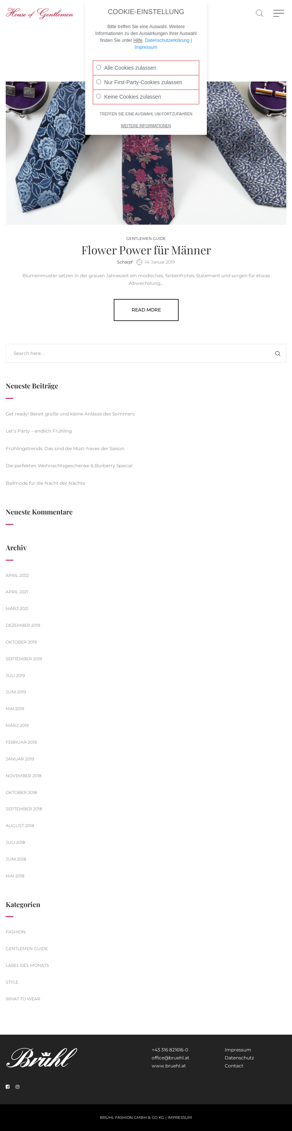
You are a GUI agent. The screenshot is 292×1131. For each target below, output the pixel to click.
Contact (234, 1066)
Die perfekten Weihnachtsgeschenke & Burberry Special (69, 465)
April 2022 (17, 575)
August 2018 (20, 825)
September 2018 (24, 809)
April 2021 (17, 591)
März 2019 (17, 725)
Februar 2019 (21, 742)
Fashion (15, 932)
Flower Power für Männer (146, 249)
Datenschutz (239, 1058)
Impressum (238, 1050)
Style (12, 982)
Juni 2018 (16, 859)
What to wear (23, 999)
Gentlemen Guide (146, 238)
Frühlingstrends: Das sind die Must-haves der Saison (65, 448)
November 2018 (23, 775)
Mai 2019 (15, 708)
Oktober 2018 (21, 792)
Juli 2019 (15, 675)
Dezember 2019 (23, 625)
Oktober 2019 (21, 642)
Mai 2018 (15, 876)
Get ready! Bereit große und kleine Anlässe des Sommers (70, 414)
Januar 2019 (20, 759)
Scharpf (125, 262)
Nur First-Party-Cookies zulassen (139, 73)
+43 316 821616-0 (170, 1050)
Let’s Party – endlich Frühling (39, 431)
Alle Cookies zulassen (126, 59)
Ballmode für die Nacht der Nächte (45, 483)
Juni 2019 (16, 692)
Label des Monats (27, 965)
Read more (146, 310)
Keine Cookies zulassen (128, 88)
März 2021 (17, 608)
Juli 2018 (15, 842)
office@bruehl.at (170, 1058)
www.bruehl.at (169, 1066)
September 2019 (24, 658)
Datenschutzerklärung (167, 31)
